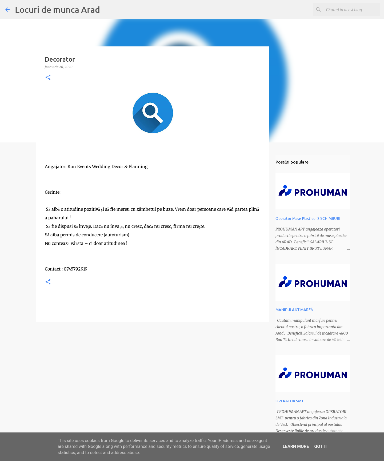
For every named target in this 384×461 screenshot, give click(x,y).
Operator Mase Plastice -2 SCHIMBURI (307, 218)
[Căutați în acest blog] (352, 9)
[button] (48, 77)
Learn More (296, 446)
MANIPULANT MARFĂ (294, 309)
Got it (320, 446)
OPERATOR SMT (289, 400)
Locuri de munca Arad (57, 9)
